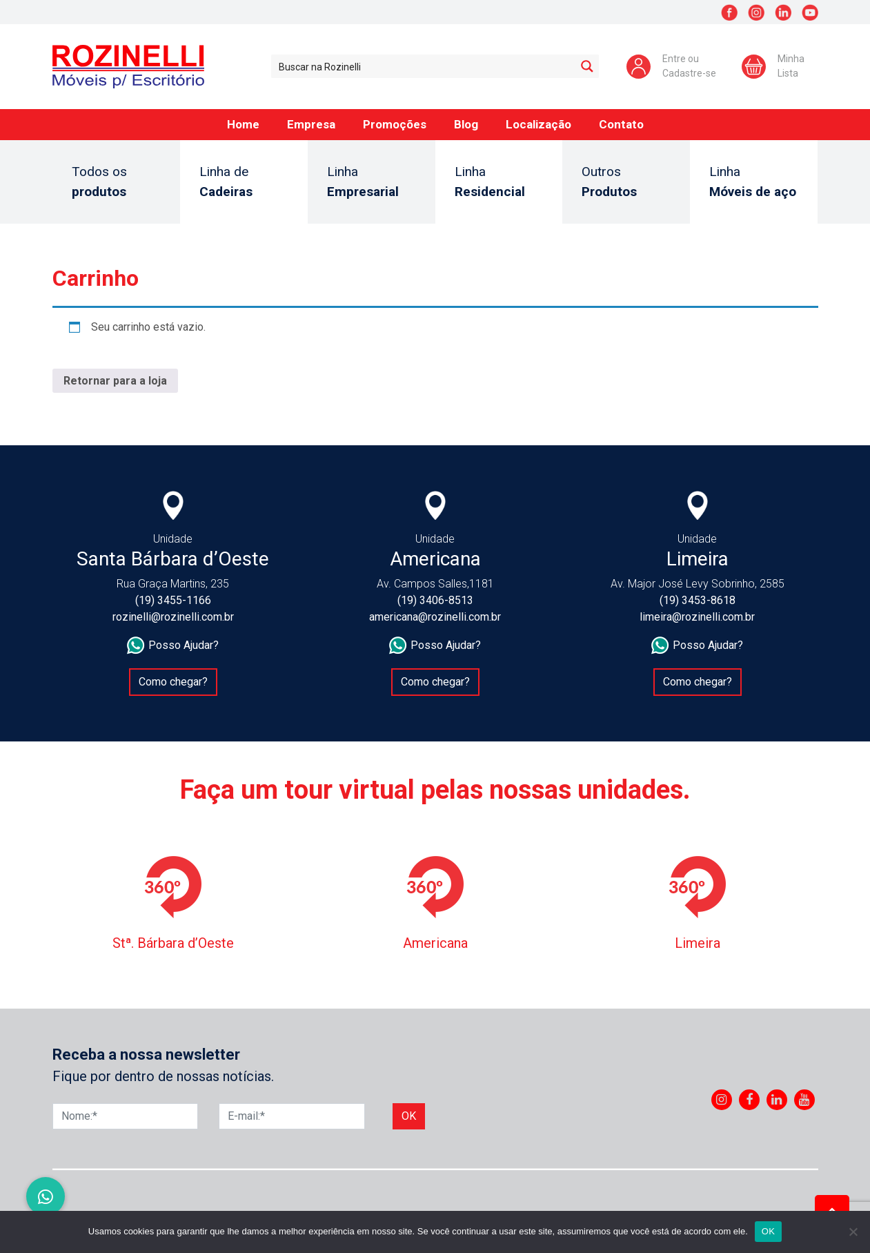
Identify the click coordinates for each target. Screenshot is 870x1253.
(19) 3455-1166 (173, 600)
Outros (626, 183)
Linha (371, 183)
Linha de (243, 183)
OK (768, 1231)
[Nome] (125, 1116)
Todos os (116, 183)
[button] (45, 1196)
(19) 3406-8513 (435, 600)
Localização (538, 124)
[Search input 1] (424, 66)
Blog (466, 124)
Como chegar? (173, 681)
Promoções (394, 124)
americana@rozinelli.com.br (435, 616)
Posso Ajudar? (173, 645)
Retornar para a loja (115, 380)
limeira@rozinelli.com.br (697, 616)
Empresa (311, 124)
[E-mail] (292, 1116)
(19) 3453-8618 (697, 600)
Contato (621, 124)
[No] (853, 1232)
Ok (409, 1116)
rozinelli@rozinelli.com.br (173, 616)
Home (243, 124)
